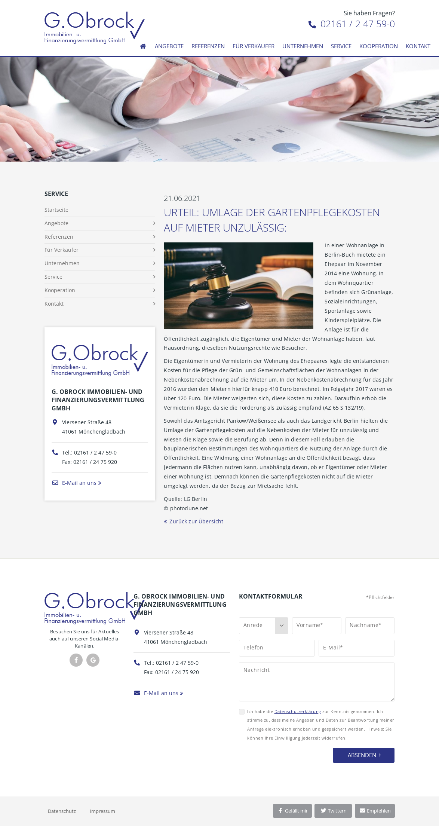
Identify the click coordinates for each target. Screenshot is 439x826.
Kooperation (378, 46)
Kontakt (418, 46)
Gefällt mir (292, 810)
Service (341, 46)
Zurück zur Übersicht (196, 521)
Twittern (333, 810)
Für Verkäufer (253, 46)
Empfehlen (375, 810)
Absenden (362, 755)
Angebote (169, 46)
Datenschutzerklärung (297, 711)
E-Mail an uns (74, 482)
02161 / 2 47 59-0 (351, 23)
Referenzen (208, 46)
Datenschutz (62, 811)
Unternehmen (302, 46)
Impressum (102, 811)
